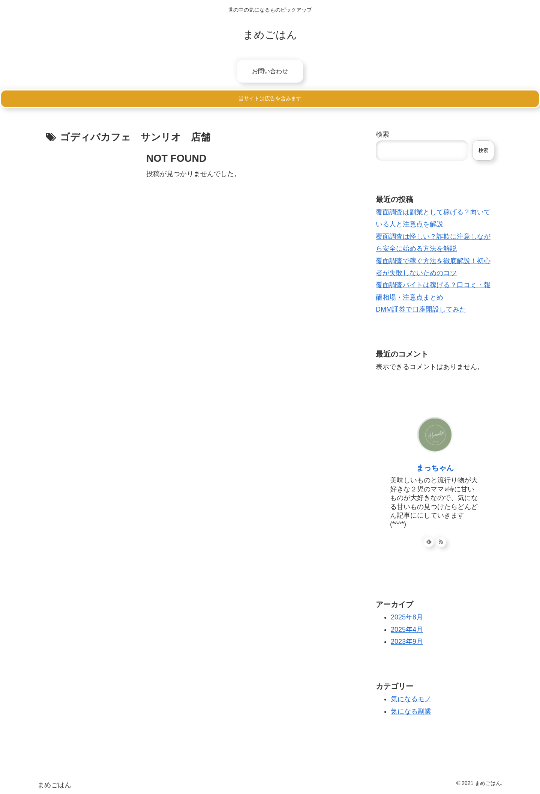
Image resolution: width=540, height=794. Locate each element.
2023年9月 (407, 641)
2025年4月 (407, 629)
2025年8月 (407, 617)
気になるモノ (411, 699)
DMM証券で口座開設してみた (421, 309)
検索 (382, 134)
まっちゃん (435, 468)
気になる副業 (411, 711)
